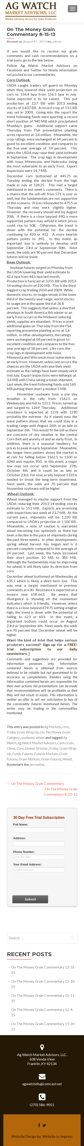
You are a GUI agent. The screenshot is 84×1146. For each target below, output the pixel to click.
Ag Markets (52, 726)
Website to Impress (57, 1136)
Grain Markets (29, 759)
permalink (37, 764)
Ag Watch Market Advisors (36, 743)
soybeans (27, 737)
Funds (16, 753)
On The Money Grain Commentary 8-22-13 (60, 794)
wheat (40, 737)
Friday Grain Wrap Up (23, 732)
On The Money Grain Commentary (35, 783)
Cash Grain (65, 743)
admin (56, 42)
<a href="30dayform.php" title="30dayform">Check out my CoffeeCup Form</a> (42, 869)
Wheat (67, 759)
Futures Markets (46, 753)
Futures (27, 753)
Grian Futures (51, 759)
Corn (20, 748)
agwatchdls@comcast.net (42, 1084)
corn (65, 726)
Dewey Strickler (36, 748)
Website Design (23, 1136)
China (11, 748)
